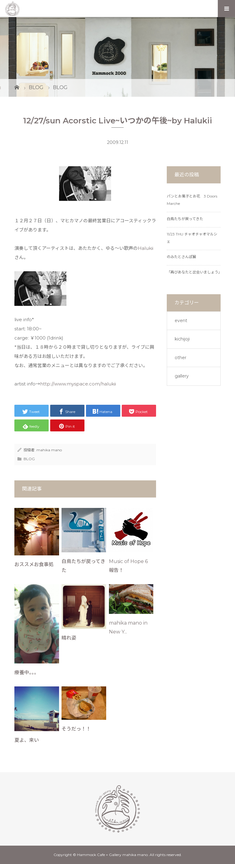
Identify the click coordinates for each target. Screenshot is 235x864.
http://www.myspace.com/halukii (78, 384)
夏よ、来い (26, 740)
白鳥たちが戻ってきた (185, 218)
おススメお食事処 (34, 564)
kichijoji (182, 339)
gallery (182, 376)
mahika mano (49, 450)
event (181, 320)
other (180, 357)
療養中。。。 (26, 672)
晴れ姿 (69, 638)
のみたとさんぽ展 (181, 256)
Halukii (145, 248)
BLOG (29, 458)
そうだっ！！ (76, 729)
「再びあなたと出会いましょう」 (194, 272)
